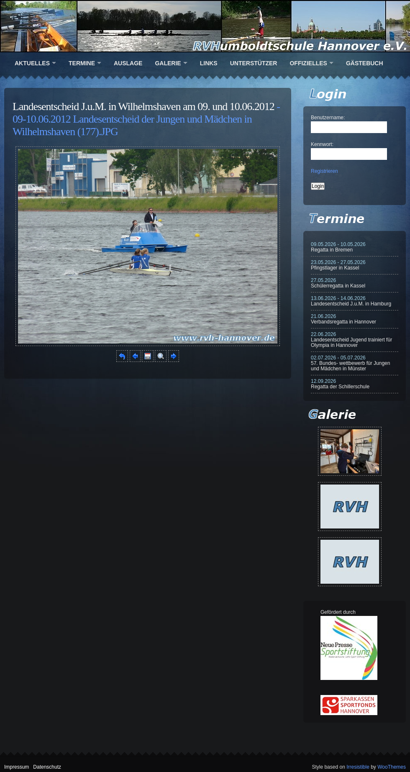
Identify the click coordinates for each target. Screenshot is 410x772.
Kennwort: (322, 144)
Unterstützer (253, 63)
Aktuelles (32, 63)
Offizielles (308, 63)
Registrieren (324, 171)
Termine (82, 63)
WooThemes (391, 767)
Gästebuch (364, 63)
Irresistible (357, 767)
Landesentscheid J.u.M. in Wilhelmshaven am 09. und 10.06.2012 (143, 106)
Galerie (168, 63)
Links (209, 63)
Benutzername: (328, 118)
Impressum (16, 767)
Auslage (128, 63)
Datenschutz (47, 767)
